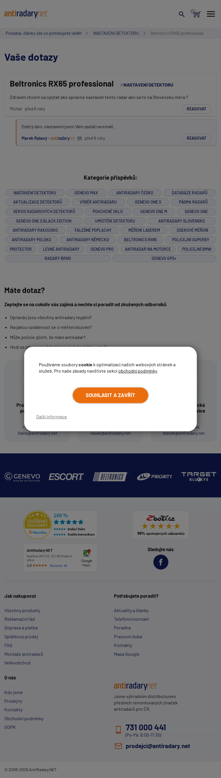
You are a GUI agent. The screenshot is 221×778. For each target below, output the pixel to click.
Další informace (51, 416)
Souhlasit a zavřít (110, 395)
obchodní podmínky (137, 370)
